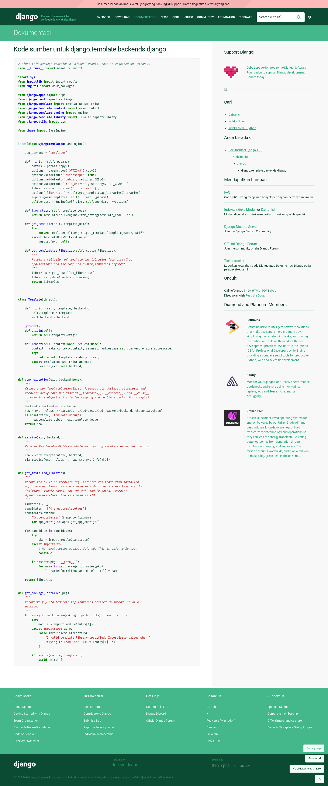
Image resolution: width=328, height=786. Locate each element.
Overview (103, 17)
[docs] (23, 144)
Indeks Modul (245, 210)
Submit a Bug (92, 720)
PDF (264, 290)
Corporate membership (282, 713)
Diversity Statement (26, 741)
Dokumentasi (32, 33)
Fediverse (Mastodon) (221, 720)
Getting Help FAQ (157, 706)
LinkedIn (212, 734)
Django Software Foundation (33, 727)
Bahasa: (315, 758)
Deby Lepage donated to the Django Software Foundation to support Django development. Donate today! (276, 72)
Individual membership (98, 734)
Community (205, 17)
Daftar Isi (268, 210)
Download (122, 17)
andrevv (250, 765)
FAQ (227, 192)
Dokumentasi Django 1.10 (245, 150)
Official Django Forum (240, 244)
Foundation (226, 17)
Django (27, 17)
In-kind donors (126, 764)
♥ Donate (245, 17)
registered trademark (121, 777)
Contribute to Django (97, 713)
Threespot (222, 765)
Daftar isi (234, 114)
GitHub (211, 706)
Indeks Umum (237, 121)
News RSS (213, 741)
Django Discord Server (241, 227)
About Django (23, 706)
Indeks (229, 210)
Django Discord (156, 713)
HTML (256, 290)
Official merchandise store (284, 720)
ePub (272, 290)
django (241, 163)
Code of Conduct (25, 734)
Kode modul (240, 156)
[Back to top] (319, 779)
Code (175, 17)
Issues (188, 17)
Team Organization (26, 720)
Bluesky (212, 727)
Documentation (145, 17)
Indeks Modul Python (242, 128)
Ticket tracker (234, 261)
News (164, 17)
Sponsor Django (278, 706)
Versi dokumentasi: (307, 768)
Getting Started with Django (32, 713)
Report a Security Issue (99, 727)
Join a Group (92, 706)
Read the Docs (254, 295)
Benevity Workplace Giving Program (290, 727)
